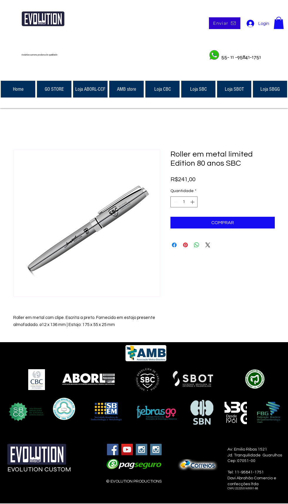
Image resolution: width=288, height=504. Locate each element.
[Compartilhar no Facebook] (174, 244)
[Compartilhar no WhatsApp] (196, 244)
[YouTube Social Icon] (127, 449)
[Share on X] (207, 244)
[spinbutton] (184, 202)
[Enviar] (224, 23)
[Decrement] (175, 202)
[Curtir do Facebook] (43, 486)
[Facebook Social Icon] (112, 449)
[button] (279, 23)
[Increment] (193, 202)
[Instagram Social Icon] (141, 449)
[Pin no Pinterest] (185, 244)
